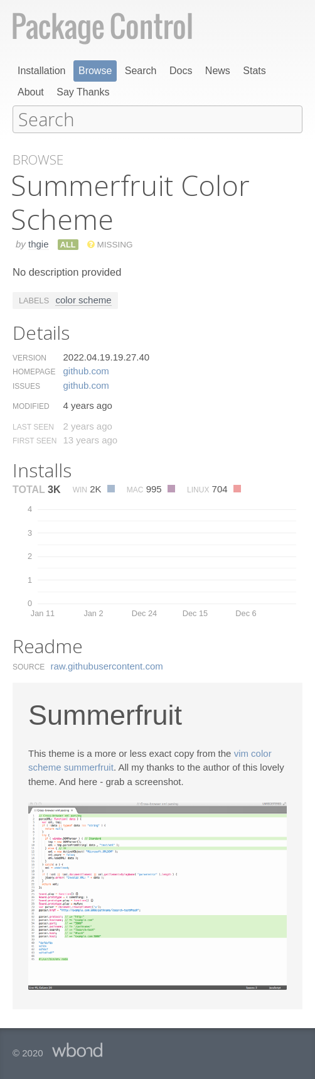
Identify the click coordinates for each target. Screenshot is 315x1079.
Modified (31, 405)
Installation (42, 70)
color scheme (83, 299)
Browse (95, 70)
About (31, 92)
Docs (180, 70)
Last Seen (33, 426)
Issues (26, 385)
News (217, 70)
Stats (254, 70)
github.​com (86, 370)
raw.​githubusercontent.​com (107, 665)
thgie (38, 243)
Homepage (34, 371)
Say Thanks (82, 92)
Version (29, 357)
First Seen (34, 440)
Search (141, 70)
